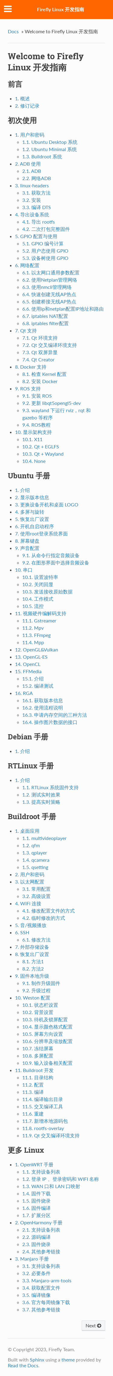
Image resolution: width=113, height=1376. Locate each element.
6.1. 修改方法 (36, 939)
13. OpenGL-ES (31, 657)
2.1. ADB (31, 171)
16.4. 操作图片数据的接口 (49, 722)
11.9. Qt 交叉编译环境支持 (51, 1135)
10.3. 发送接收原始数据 (47, 591)
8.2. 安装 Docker (40, 381)
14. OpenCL (27, 664)
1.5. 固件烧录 (36, 1200)
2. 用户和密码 (29, 874)
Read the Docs (23, 1365)
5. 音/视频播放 (30, 925)
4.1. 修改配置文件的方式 (48, 910)
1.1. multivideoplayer (44, 838)
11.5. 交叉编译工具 (42, 1106)
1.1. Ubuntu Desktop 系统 (49, 142)
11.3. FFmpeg (36, 635)
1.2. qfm (31, 845)
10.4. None (34, 461)
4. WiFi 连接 (28, 903)
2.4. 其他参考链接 (41, 1251)
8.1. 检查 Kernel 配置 (44, 374)
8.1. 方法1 (33, 961)
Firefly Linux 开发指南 (60, 9)
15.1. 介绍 (33, 678)
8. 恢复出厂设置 (32, 954)
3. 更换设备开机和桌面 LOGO (46, 504)
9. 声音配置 (27, 548)
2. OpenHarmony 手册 (38, 1222)
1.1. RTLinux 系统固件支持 (50, 787)
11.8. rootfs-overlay (43, 1128)
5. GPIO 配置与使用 (36, 236)
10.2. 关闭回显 (37, 584)
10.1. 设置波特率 (40, 577)
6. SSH (22, 932)
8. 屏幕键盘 (27, 541)
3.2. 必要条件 (36, 1273)
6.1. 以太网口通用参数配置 (51, 272)
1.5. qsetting (35, 867)
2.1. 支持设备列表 (41, 1229)
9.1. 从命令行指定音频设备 (51, 555)
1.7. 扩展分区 (36, 1215)
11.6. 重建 (33, 1113)
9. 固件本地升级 (32, 976)
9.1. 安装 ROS (37, 396)
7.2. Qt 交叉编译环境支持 (49, 345)
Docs (13, 31)
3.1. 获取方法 (36, 192)
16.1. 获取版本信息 (42, 700)
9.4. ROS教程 (36, 425)
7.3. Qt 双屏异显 (40, 352)
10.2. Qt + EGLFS (40, 446)
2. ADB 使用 (28, 163)
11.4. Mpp (33, 642)
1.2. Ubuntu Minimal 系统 (49, 149)
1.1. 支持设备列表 (41, 1171)
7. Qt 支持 (26, 330)
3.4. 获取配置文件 (41, 1287)
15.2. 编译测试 (37, 686)
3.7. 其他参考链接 (41, 1309)
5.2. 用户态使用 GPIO (45, 251)
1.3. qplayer (34, 852)
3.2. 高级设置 (36, 896)
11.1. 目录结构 (37, 1077)
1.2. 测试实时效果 (41, 794)
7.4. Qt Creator (38, 359)
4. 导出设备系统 (32, 214)
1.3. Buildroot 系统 (42, 156)
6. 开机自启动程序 (34, 526)
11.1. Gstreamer (39, 620)
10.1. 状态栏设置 (40, 1005)
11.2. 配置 (33, 1084)
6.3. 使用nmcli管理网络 (47, 287)
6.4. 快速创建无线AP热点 (49, 294)
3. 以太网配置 (29, 881)
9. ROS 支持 (28, 388)
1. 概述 (22, 98)
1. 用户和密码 (29, 134)
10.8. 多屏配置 (37, 1055)
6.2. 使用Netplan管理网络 (49, 280)
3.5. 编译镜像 (36, 1295)
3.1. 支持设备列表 (41, 1266)
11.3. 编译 (33, 1092)
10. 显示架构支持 (33, 432)
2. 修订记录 (27, 105)
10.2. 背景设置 (37, 1012)
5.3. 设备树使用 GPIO (45, 258)
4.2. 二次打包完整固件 (46, 229)
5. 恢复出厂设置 (32, 519)
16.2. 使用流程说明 (42, 707)
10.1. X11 (32, 439)
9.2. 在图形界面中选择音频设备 (55, 562)
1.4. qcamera (35, 860)
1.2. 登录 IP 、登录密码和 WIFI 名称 (60, 1179)
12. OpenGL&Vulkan (36, 649)
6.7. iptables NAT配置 (45, 316)
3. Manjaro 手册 (32, 1258)
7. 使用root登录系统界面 (41, 533)
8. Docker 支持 (30, 367)
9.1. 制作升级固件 (41, 983)
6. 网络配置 (27, 265)
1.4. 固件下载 (36, 1193)
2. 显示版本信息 (32, 497)
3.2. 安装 (31, 200)
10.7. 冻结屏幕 (37, 1048)
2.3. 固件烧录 (36, 1244)
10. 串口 (24, 570)
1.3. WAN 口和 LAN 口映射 (51, 1186)
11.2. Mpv (33, 628)
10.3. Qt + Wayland (43, 454)
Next (93, 1325)
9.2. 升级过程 (36, 990)
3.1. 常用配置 (36, 889)
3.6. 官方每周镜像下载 (46, 1302)
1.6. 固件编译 (36, 1208)
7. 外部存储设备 (32, 947)
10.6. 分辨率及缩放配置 (47, 1041)
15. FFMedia (28, 671)
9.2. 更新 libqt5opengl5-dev (51, 403)
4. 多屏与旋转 (29, 512)
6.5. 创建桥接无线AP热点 (49, 301)
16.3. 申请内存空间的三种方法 (54, 715)
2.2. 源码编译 (36, 1237)
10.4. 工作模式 (37, 599)
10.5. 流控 (33, 606)
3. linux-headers (32, 185)
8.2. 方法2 (33, 968)
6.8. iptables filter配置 (45, 323)
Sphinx (37, 1359)
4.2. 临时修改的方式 (43, 918)
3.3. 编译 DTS (36, 207)
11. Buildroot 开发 (34, 1070)
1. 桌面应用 (27, 831)
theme (68, 1359)
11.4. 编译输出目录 (42, 1099)
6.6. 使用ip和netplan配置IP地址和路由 (63, 309)
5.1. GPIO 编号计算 (43, 243)
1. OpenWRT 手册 (34, 1164)
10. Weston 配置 (32, 997)
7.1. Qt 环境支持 (40, 338)
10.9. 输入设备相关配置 (47, 1063)
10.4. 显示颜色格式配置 (47, 1026)
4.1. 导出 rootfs (38, 221)
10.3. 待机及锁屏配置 (45, 1019)
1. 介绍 (22, 490)
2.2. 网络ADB (36, 178)
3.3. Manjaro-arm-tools (46, 1280)
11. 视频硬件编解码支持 (40, 613)
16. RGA (24, 693)
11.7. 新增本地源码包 (45, 1121)
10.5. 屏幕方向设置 (42, 1034)
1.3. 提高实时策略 (41, 802)
